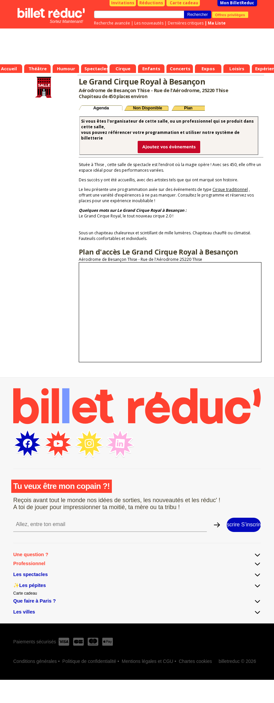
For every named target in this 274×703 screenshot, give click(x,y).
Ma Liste (217, 23)
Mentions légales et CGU (147, 661)
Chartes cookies (195, 661)
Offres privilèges (230, 15)
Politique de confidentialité (89, 661)
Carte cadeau (184, 3)
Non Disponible (147, 108)
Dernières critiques (186, 23)
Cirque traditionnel (230, 189)
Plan (188, 108)
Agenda (101, 107)
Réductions (151, 3)
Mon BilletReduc (237, 3)
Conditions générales (35, 661)
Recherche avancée (112, 23)
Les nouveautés (148, 23)
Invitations (122, 3)
